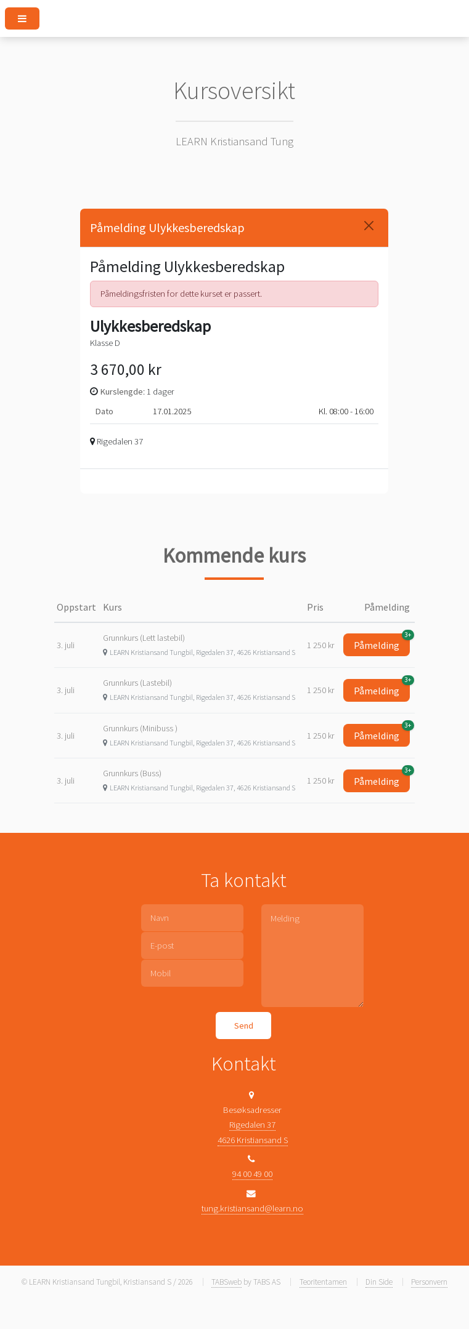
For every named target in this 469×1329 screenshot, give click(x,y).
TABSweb (226, 1282)
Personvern (429, 1282)
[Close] (368, 225)
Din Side (379, 1282)
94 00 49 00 (252, 1173)
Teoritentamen (323, 1282)
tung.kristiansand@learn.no (252, 1208)
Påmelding (382, 642)
